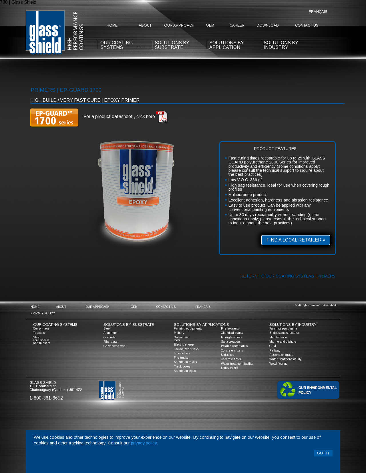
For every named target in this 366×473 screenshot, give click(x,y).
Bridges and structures (284, 332)
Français (318, 11)
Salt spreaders (230, 341)
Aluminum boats (185, 370)
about (145, 25)
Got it (323, 453)
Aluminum (111, 332)
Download (268, 25)
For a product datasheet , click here (125, 117)
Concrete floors (231, 359)
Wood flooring (278, 363)
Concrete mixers (232, 350)
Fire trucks (181, 357)
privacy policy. (144, 442)
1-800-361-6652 (46, 398)
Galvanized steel (115, 346)
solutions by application (226, 45)
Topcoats (39, 332)
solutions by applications (201, 324)
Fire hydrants (230, 328)
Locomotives (182, 353)
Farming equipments (188, 328)
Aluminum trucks (185, 362)
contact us (307, 25)
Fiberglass (110, 341)
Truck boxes (182, 366)
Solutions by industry (281, 45)
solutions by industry (293, 324)
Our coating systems (55, 324)
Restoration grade (281, 354)
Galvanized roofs (182, 339)
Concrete (110, 337)
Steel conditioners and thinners (41, 340)
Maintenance (278, 337)
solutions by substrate (172, 45)
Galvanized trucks (186, 349)
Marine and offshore (282, 341)
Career (237, 25)
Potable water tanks (234, 346)
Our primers (41, 328)
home (112, 25)
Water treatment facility (237, 363)
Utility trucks (229, 368)
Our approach (179, 25)
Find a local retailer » (295, 240)
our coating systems (116, 45)
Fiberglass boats (231, 337)
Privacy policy (43, 313)
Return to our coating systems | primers (287, 276)
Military (179, 332)
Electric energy (184, 344)
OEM (210, 25)
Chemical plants (232, 332)
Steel (107, 328)
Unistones (227, 354)
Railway (274, 350)
